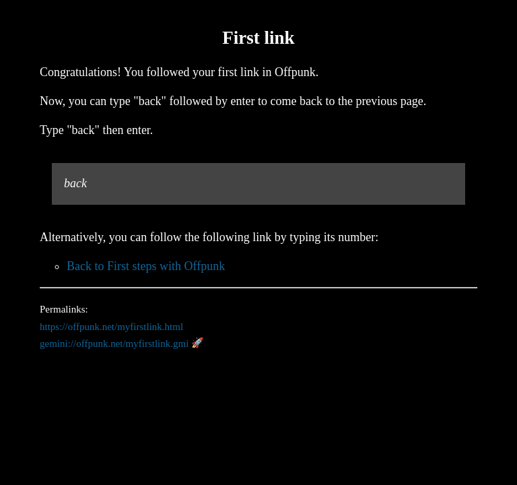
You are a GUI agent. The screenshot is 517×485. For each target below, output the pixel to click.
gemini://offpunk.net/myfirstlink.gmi (114, 342)
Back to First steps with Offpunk (146, 266)
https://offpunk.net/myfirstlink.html (111, 326)
